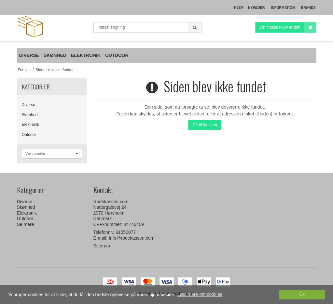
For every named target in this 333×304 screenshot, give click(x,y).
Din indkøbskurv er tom (287, 27)
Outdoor (29, 134)
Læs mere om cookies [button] (199, 294)
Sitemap (101, 245)
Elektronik (30, 124)
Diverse (28, 104)
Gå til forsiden (204, 125)
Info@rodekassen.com (131, 238)
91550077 (126, 232)
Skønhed (30, 114)
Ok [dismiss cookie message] (302, 294)
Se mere (25, 224)
